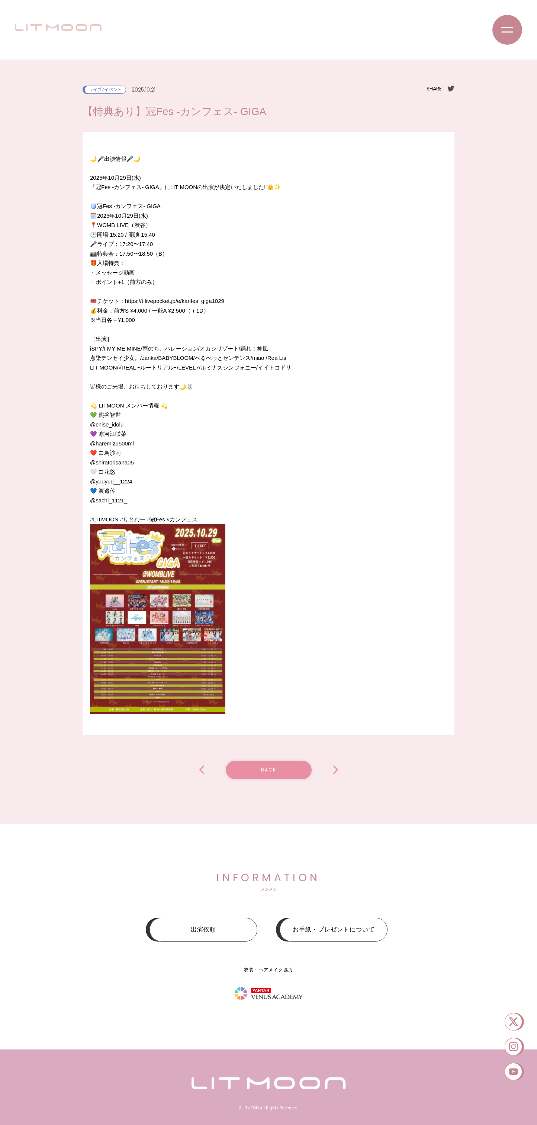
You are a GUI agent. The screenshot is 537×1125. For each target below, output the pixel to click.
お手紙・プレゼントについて (334, 929)
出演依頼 (203, 929)
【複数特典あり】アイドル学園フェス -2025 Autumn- (201, 770)
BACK (268, 770)
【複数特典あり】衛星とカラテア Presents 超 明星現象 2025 (335, 770)
